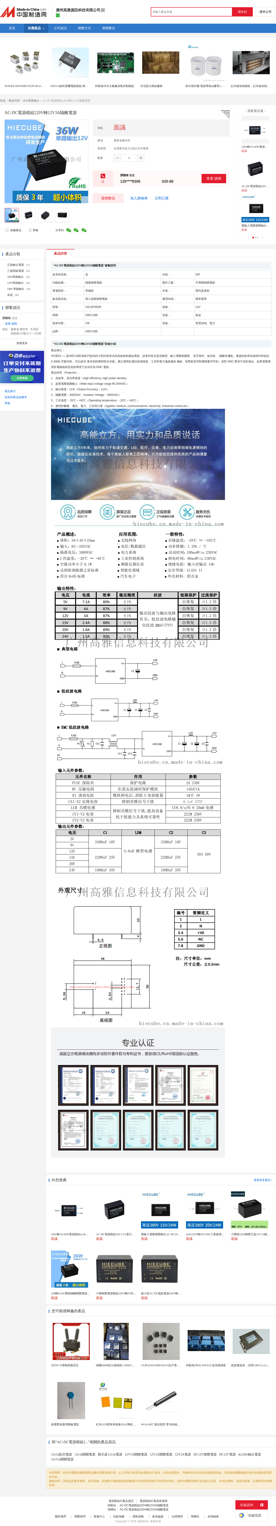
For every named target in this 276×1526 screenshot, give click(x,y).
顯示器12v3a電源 (110, 1454)
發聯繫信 (108, 198)
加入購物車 (139, 198)
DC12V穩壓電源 (205, 1454)
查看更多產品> (263, 1180)
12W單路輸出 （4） (19, 283)
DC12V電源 (227, 1454)
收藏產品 (13, 230)
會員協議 (157, 1516)
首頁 (3, 100)
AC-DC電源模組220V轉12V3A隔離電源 (144, 1505)
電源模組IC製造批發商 (153, 1501)
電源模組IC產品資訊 (121, 1501)
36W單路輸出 (31, 100)
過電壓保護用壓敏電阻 (65, 1424)
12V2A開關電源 (161, 1454)
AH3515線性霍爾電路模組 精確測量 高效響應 (77, 86)
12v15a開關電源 (62, 1459)
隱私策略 (138, 1516)
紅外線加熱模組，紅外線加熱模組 (252, 86)
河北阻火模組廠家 (151, 86)
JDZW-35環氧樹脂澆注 (65, 1365)
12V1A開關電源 (136, 1454)
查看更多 (22, 343)
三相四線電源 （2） (19, 270)
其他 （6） (13, 295)
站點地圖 (118, 1516)
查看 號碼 (213, 178)
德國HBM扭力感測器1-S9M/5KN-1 (117, 1365)
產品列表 (14, 100)
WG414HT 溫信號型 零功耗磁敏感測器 (164, 1424)
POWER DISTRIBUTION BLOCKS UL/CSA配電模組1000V (40, 86)
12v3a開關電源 (84, 1454)
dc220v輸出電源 (249, 1454)
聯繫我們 (80, 1516)
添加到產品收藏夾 (16, 397)
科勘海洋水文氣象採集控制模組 (114, 86)
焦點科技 (142, 1521)
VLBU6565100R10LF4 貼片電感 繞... (163, 1365)
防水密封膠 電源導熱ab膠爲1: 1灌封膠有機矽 (213, 86)
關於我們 (60, 1516)
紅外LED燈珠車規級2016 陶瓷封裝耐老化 (121, 1424)
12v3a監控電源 (61, 1454)
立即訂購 (162, 198)
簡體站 (195, 1516)
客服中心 (99, 1516)
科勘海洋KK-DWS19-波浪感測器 (206, 1365)
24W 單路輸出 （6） (19, 289)
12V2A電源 (183, 1454)
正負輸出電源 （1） (19, 264)
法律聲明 (177, 1516)
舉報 (33, 230)
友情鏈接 (213, 1516)
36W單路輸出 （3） (19, 276)
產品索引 (10, 391)
